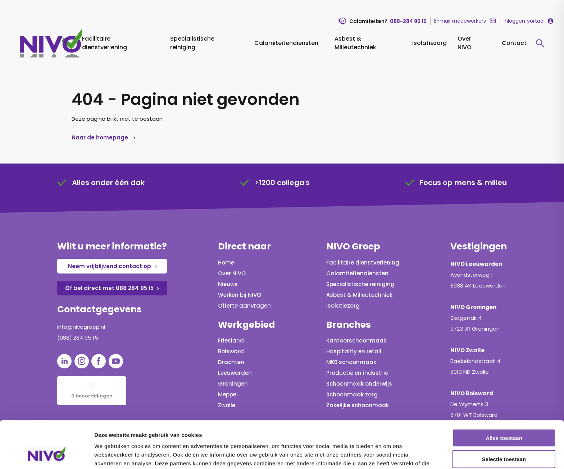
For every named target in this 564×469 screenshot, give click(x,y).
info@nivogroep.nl (81, 327)
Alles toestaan (504, 397)
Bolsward (231, 351)
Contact (514, 43)
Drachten (231, 362)
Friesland (231, 340)
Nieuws (228, 284)
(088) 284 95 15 (77, 337)
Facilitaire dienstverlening (104, 43)
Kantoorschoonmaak (356, 340)
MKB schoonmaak (351, 362)
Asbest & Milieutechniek (355, 43)
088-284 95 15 (408, 21)
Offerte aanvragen (244, 305)
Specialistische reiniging (192, 43)
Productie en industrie (357, 373)
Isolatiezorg (429, 43)
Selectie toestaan (504, 418)
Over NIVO (465, 43)
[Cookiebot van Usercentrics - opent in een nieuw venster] (46, 455)
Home (226, 262)
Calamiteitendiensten (286, 43)
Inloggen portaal (524, 20)
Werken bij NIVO (239, 295)
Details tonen (389, 455)
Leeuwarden (235, 373)
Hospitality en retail (353, 351)
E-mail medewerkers (460, 20)
